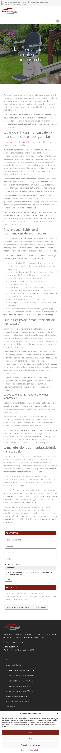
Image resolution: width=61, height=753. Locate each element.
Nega (30, 739)
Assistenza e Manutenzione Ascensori (22, 670)
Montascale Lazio (13, 665)
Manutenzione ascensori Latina (19, 680)
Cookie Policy (25, 750)
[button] (57, 713)
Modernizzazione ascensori (17, 696)
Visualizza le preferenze (30, 745)
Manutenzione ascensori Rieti (18, 686)
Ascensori (10, 660)
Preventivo (10, 706)
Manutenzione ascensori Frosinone (21, 675)
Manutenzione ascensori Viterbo (20, 691)
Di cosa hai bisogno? (13, 564)
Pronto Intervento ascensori (18, 701)
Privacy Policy (34, 750)
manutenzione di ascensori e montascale (23, 142)
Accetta (30, 733)
